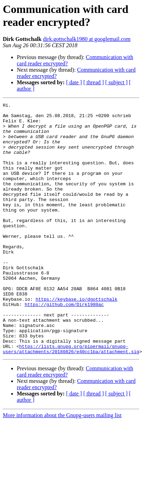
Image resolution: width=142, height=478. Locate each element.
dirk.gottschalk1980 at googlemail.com (87, 39)
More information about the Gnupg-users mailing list (62, 466)
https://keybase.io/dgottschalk (77, 339)
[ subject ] (116, 82)
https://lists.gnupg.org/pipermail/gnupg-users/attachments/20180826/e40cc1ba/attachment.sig (71, 398)
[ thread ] (93, 82)
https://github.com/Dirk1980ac (64, 345)
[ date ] (74, 82)
